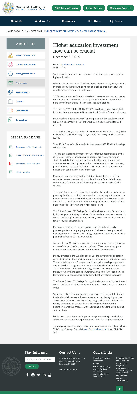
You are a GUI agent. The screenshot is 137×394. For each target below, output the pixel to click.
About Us (16, 21)
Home (10, 31)
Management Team (21, 73)
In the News (18, 110)
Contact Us (17, 119)
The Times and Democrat (72, 64)
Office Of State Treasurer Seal (26, 155)
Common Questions (125, 358)
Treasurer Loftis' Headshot (25, 147)
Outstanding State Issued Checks (101, 375)
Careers (16, 101)
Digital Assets (122, 375)
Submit (31, 366)
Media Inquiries (19, 171)
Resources (68, 21)
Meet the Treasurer (22, 55)
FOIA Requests (122, 361)
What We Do (42, 21)
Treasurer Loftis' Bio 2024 (24, 163)
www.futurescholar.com (95, 329)
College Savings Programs (100, 370)
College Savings (94, 8)
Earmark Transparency (122, 379)
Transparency (19, 92)
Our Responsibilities (22, 64)
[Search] (122, 21)
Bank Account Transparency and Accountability (124, 370)
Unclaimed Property (120, 8)
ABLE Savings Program (66, 8)
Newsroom (35, 31)
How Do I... (94, 21)
